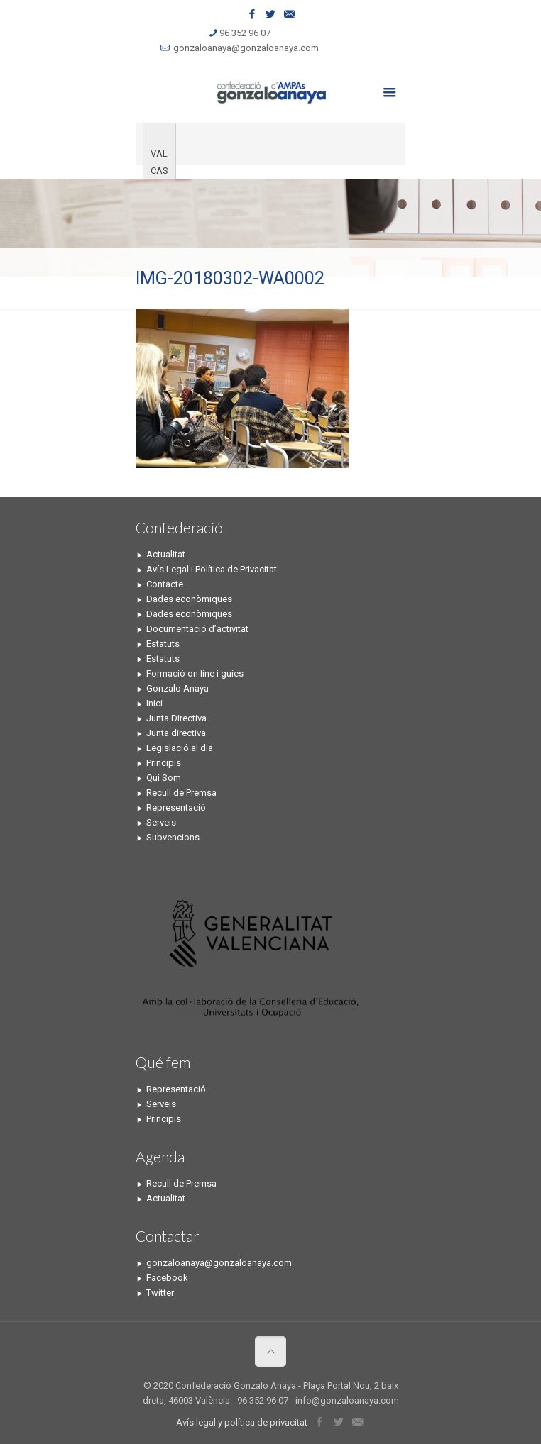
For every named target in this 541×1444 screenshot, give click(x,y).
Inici (154, 703)
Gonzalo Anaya (177, 688)
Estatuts (163, 643)
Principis (163, 762)
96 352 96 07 (244, 33)
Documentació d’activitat (197, 628)
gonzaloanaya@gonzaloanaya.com (246, 48)
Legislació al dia (179, 748)
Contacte (164, 584)
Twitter (160, 1292)
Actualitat (165, 554)
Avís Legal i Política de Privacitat (211, 569)
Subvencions (173, 837)
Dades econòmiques (189, 599)
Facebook (167, 1277)
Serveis (161, 822)
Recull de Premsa (181, 792)
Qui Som (163, 777)
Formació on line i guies (195, 673)
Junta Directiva (176, 718)
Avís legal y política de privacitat (241, 1422)
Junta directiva (176, 733)
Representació (176, 807)
